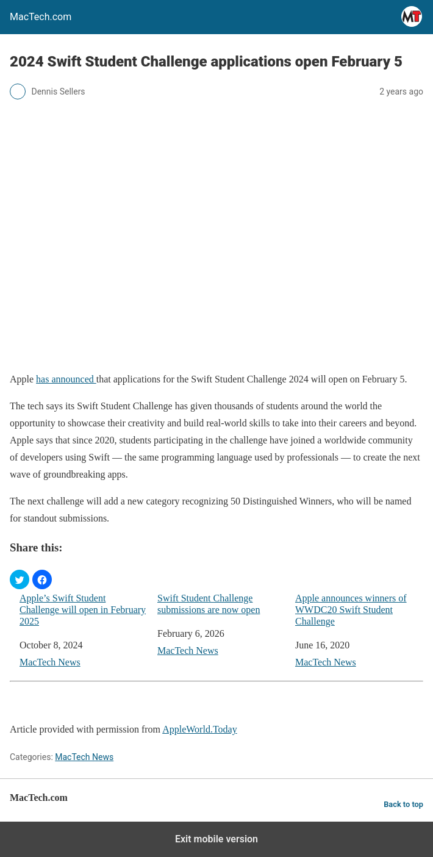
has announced (66, 379)
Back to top (403, 804)
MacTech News (50, 662)
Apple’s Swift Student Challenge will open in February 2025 (83, 609)
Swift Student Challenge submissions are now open (208, 604)
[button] (19, 579)
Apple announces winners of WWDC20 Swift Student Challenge (351, 609)
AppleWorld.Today (199, 729)
